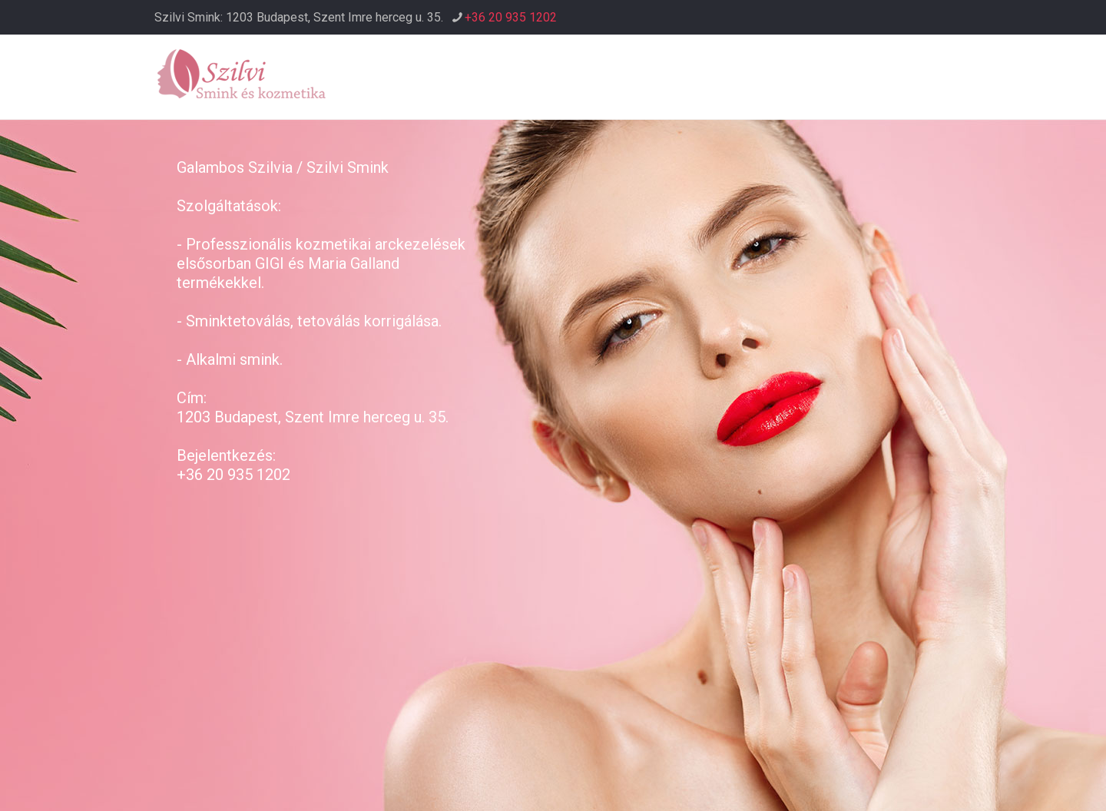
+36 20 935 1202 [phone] (511, 17)
